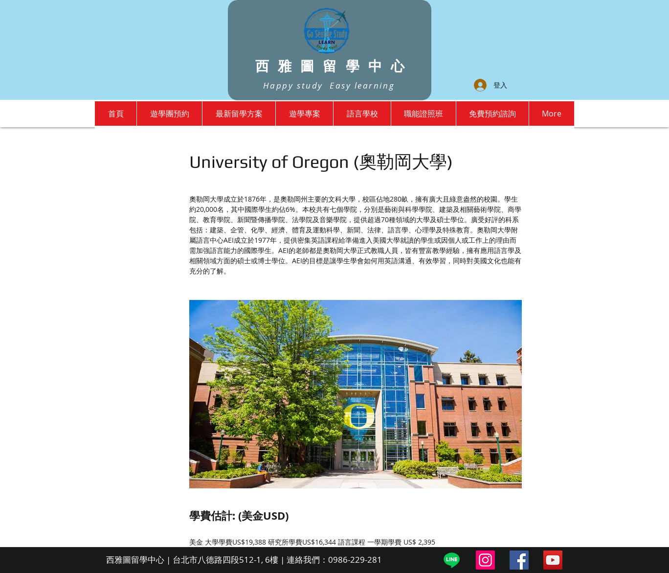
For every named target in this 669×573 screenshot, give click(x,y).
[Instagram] (485, 560)
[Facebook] (519, 560)
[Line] (451, 560)
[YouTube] (552, 560)
